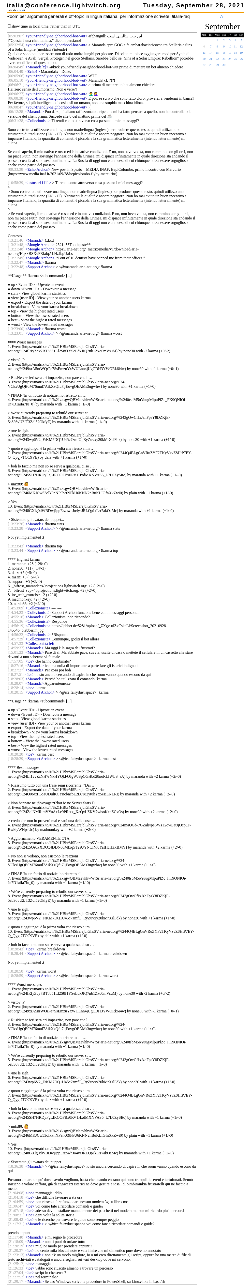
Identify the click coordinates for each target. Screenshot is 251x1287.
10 (229, 48)
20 (204, 60)
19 (241, 54)
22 (217, 60)
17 (229, 54)
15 (217, 54)
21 (210, 60)
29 (217, 66)
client (20, 10)
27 (204, 66)
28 (210, 66)
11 (235, 48)
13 (204, 54)
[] (16, 36)
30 (223, 66)
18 (235, 54)
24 (229, 60)
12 (241, 48)
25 (235, 60)
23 (223, 60)
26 (241, 60)
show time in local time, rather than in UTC (46, 26)
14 (210, 54)
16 (223, 54)
